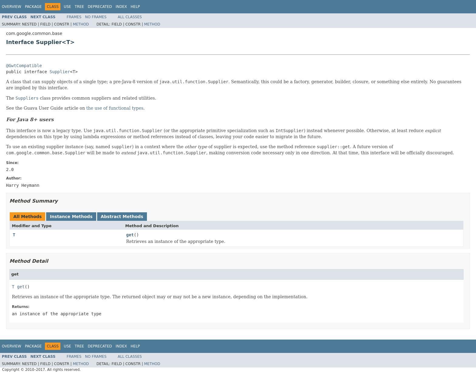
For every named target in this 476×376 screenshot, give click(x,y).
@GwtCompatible (24, 65)
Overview (11, 7)
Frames (74, 17)
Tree (79, 7)
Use (67, 7)
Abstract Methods (122, 216)
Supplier (59, 71)
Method (81, 24)
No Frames (96, 17)
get (130, 234)
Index (121, 7)
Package (33, 7)
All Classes (130, 17)
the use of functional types (114, 108)
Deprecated (100, 7)
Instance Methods (71, 216)
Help (135, 7)
